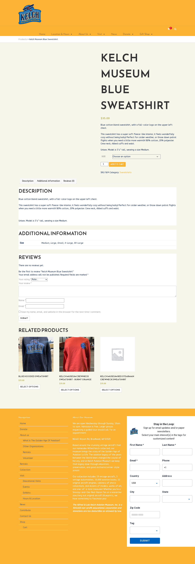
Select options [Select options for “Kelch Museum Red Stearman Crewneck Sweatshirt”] (111, 390)
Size (103, 156)
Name (22, 300)
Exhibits (27, 493)
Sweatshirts (126, 172)
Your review (25, 283)
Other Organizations (33, 446)
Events (26, 487)
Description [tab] (27, 181)
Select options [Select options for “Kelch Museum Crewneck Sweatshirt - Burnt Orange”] (70, 390)
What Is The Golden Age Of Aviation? (41, 440)
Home (42, 34)
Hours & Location (31, 498)
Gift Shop (146, 34)
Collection (25, 470)
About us (24, 435)
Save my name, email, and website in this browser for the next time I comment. (61, 312)
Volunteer (28, 458)
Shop (22, 522)
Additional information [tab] (48, 181)
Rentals (27, 452)
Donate (128, 34)
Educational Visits (32, 481)
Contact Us (25, 516)
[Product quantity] (104, 164)
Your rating (25, 279)
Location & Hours (62, 34)
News (114, 34)
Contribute (25, 510)
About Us (85, 34)
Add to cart (117, 164)
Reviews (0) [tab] (68, 181)
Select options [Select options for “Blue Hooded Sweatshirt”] (29, 386)
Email (22, 306)
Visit (101, 34)
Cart (25, 527)
